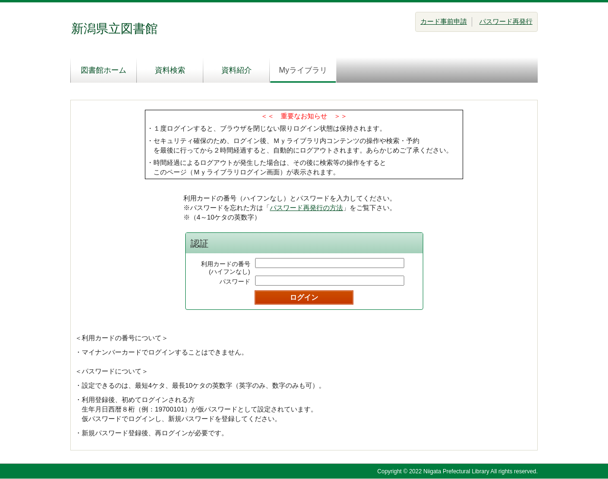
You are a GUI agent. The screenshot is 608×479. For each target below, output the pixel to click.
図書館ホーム (103, 70)
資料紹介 (236, 70)
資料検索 (170, 70)
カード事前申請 (443, 21)
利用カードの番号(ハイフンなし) (225, 267)
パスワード (234, 281)
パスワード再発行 (505, 21)
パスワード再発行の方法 (306, 207)
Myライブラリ (303, 70)
